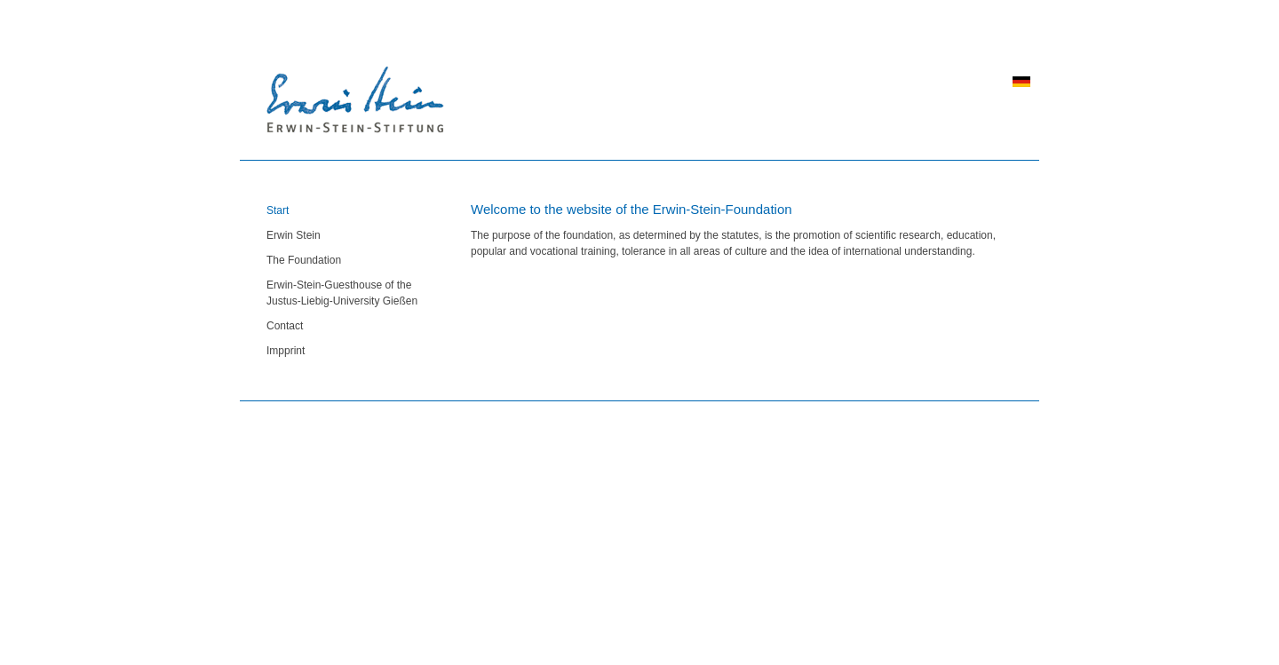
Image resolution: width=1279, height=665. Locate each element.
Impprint (285, 350)
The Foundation (303, 260)
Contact (284, 326)
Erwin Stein (293, 235)
